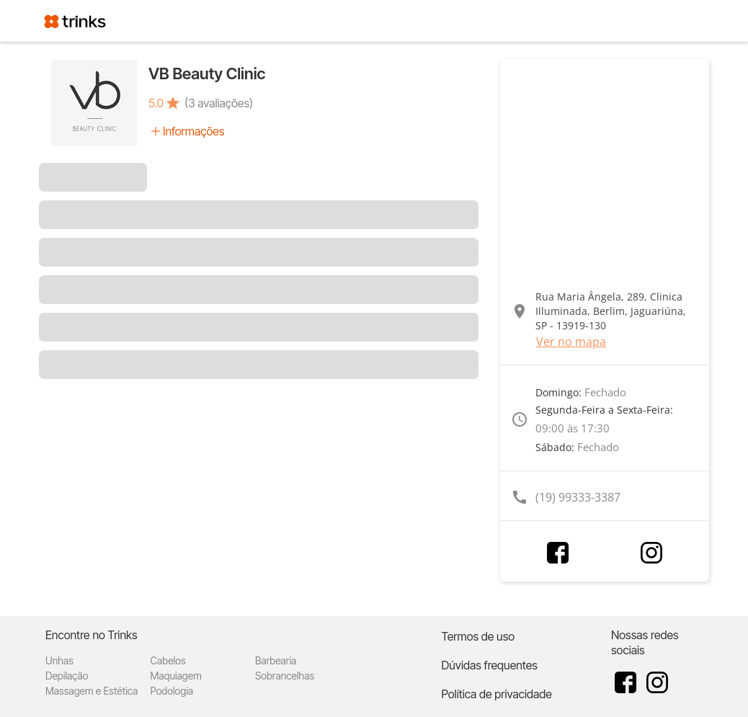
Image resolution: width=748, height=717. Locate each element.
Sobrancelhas (284, 675)
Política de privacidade (496, 694)
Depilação (66, 675)
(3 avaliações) (218, 103)
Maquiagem (176, 675)
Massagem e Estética (91, 691)
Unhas (59, 660)
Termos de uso (478, 636)
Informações (193, 131)
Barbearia (275, 660)
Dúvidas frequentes (489, 665)
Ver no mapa (571, 341)
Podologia (172, 691)
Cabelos (168, 660)
